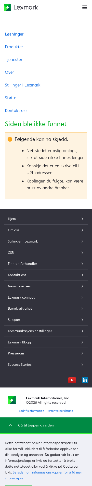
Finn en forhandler (46, 263)
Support (46, 319)
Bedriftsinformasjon (31, 411)
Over (9, 72)
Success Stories (46, 364)
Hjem (46, 219)
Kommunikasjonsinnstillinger (46, 331)
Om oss (46, 230)
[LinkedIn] (85, 379)
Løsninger (14, 34)
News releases (46, 286)
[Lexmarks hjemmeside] (21, 7)
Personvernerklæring (60, 411)
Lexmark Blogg (46, 342)
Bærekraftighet (46, 308)
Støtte (10, 97)
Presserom (46, 353)
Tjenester (13, 59)
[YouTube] (72, 379)
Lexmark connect (46, 297)
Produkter (14, 46)
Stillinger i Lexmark (22, 85)
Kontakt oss (16, 110)
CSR (46, 252)
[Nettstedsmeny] (84, 6)
